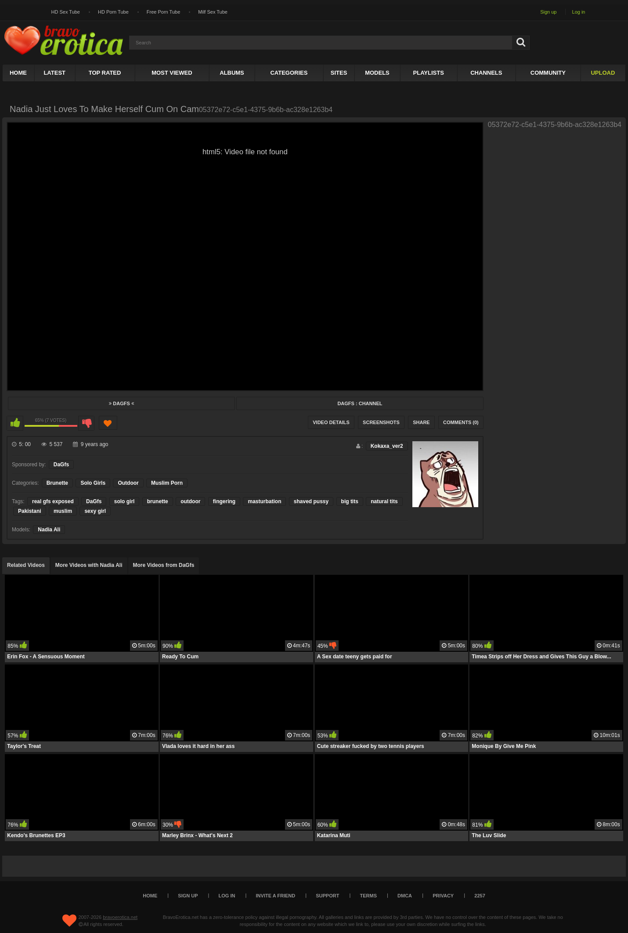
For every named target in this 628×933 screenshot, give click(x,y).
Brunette (57, 483)
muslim (63, 511)
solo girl (124, 501)
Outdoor (128, 483)
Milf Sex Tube (212, 12)
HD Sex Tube (65, 12)
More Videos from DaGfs (164, 565)
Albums (232, 72)
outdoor (190, 501)
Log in (578, 12)
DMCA (404, 895)
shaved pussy (311, 501)
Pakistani (29, 511)
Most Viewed (172, 72)
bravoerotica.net (120, 917)
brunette (157, 501)
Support (327, 895)
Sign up (548, 12)
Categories (288, 72)
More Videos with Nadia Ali (89, 565)
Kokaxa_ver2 (387, 446)
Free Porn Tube (163, 12)
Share (421, 422)
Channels (486, 72)
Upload (603, 72)
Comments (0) (461, 422)
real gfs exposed (53, 501)
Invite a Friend (276, 895)
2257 (479, 895)
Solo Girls (92, 483)
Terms (368, 895)
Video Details (331, 422)
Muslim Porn (167, 483)
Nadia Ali (49, 529)
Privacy (443, 895)
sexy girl (95, 511)
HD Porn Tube (113, 12)
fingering (224, 501)
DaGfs (121, 403)
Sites (339, 72)
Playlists (428, 72)
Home (18, 72)
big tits (349, 501)
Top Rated (105, 72)
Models (377, 72)
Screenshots (381, 422)
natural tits (384, 501)
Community (548, 72)
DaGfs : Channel (359, 403)
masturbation (264, 501)
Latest (54, 72)
